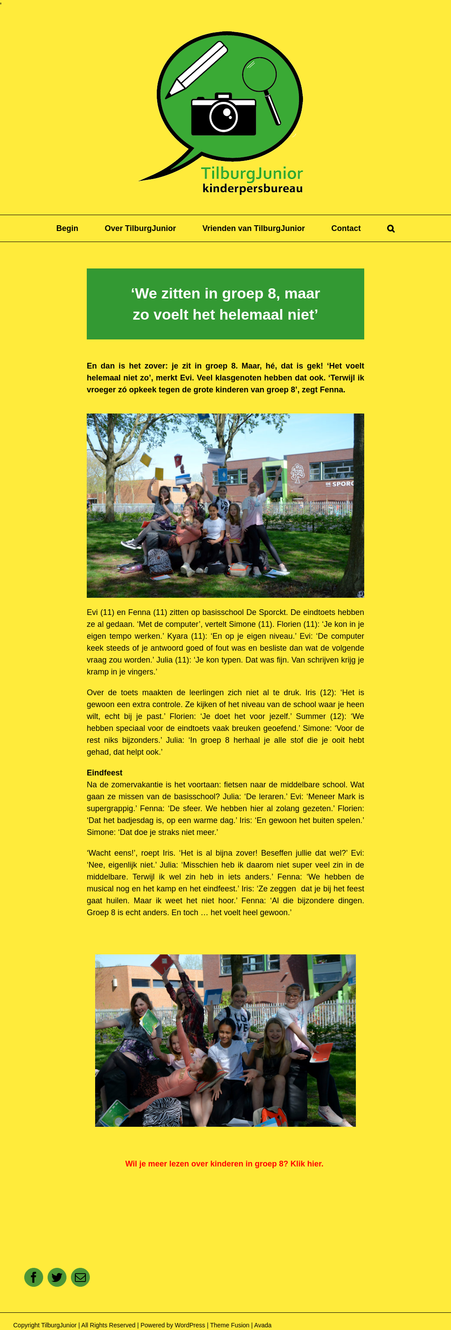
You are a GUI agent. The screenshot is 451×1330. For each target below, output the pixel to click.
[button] (391, 228)
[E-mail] (80, 1277)
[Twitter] (57, 1277)
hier (314, 1163)
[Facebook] (33, 1277)
